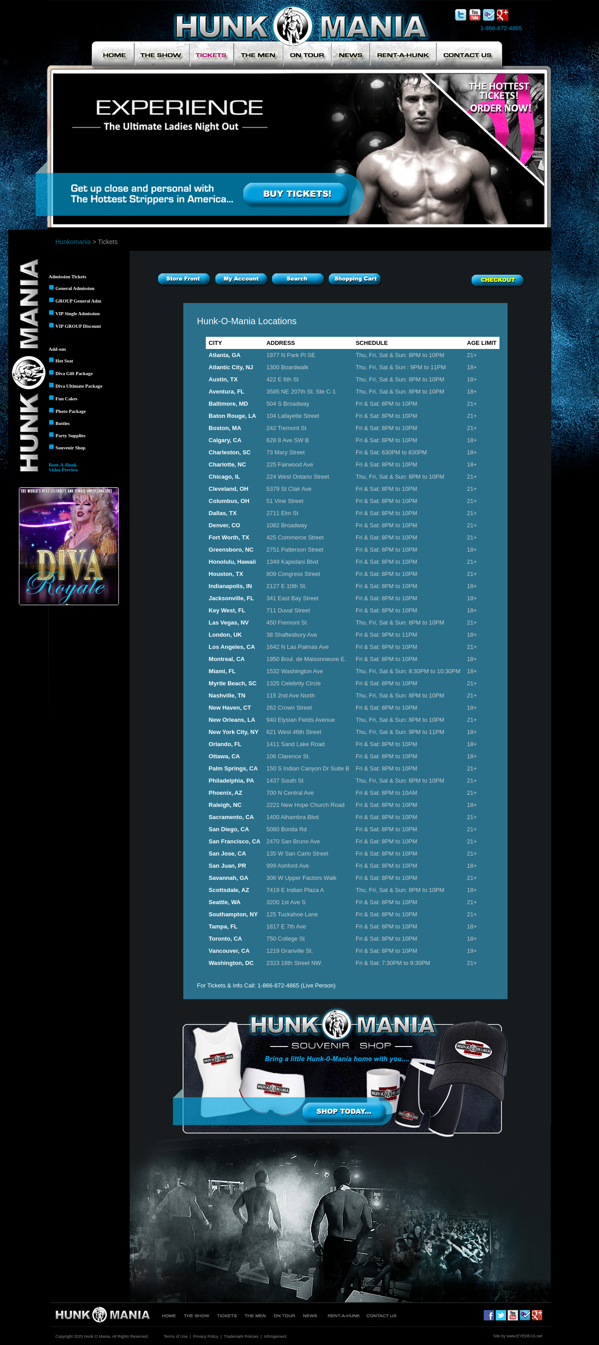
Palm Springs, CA (233, 768)
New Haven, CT (230, 707)
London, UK (225, 634)
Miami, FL (222, 671)
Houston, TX (226, 574)
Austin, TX (223, 379)
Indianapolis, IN (230, 586)
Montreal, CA (227, 659)
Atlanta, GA (225, 355)
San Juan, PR (227, 865)
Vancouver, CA (229, 950)
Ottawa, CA (224, 756)
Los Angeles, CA (232, 646)
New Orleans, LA (232, 719)
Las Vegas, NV (229, 622)
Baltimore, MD (228, 403)
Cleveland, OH (228, 488)
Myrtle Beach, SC (232, 683)
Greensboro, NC (231, 549)
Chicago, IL (224, 476)
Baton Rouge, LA (232, 415)
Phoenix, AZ (225, 792)
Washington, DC (231, 963)
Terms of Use (175, 1336)
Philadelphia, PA (231, 780)
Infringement (275, 1336)
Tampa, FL (223, 926)
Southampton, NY (233, 914)
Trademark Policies (241, 1336)
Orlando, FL (225, 744)
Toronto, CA (225, 938)
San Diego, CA (229, 829)
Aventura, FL (226, 391)
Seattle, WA (225, 902)
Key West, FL (227, 610)
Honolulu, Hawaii (232, 561)
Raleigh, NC (225, 805)
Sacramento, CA (231, 817)
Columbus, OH (229, 501)
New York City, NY (234, 732)
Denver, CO (224, 525)
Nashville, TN (227, 695)
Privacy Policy (205, 1336)
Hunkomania (73, 241)
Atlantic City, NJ (231, 367)
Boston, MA (225, 428)
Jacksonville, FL (231, 598)
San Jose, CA (227, 853)
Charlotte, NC (227, 464)
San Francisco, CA (234, 841)
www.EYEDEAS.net (524, 1336)
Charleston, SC (229, 452)
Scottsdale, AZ (229, 890)
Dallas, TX (222, 513)
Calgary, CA (225, 440)
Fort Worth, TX (229, 537)
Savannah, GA (228, 877)
